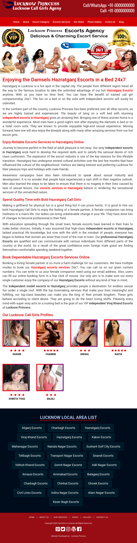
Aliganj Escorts (30, 428)
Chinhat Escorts (32, 495)
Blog (121, 22)
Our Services (60, 520)
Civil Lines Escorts (97, 495)
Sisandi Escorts (67, 466)
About (26, 22)
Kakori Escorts (102, 437)
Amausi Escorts (103, 476)
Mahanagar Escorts (46, 447)
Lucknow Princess (78, 539)
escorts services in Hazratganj (61, 188)
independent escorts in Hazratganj (25, 117)
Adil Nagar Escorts (69, 476)
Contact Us (102, 520)
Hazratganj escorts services (50, 267)
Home (16, 22)
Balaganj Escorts (66, 485)
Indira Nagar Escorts (28, 504)
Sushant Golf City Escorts (49, 456)
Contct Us (110, 22)
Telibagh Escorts (88, 456)
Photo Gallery (95, 22)
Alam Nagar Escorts (66, 504)
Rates (75, 520)
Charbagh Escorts (63, 428)
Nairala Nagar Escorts (84, 447)
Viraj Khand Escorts (32, 437)
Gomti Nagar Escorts (32, 476)
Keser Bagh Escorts (104, 504)
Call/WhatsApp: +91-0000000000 (109, 5)
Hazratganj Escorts (120, 90)
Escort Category (41, 22)
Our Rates (79, 22)
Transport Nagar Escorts (29, 466)
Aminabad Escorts (32, 485)
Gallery (87, 520)
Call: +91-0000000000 (117, 10)
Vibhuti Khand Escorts (103, 466)
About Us (44, 520)
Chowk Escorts (64, 495)
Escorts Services (61, 22)
